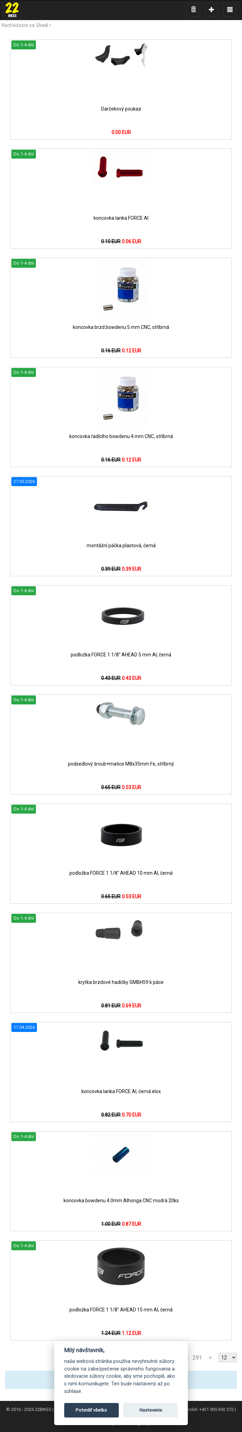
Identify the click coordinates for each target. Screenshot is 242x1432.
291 (197, 1357)
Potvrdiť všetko (91, 1410)
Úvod (42, 25)
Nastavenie (150, 1410)
